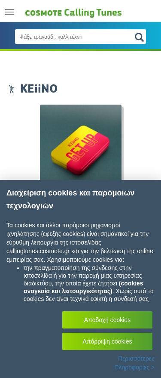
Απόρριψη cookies (107, 341)
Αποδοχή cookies (107, 319)
